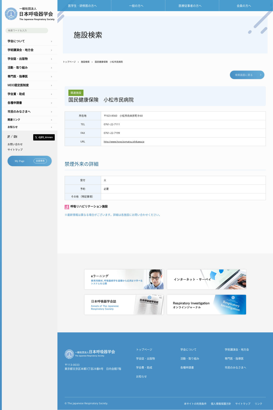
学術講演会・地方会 (237, 349)
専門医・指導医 (234, 358)
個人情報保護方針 (221, 404)
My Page (31, 161)
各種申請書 (187, 367)
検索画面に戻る (244, 75)
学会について (188, 349)
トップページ (69, 61)
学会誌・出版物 (145, 358)
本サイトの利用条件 (195, 404)
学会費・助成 (144, 367)
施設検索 (85, 61)
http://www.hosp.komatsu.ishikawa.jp (126, 142)
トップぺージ (144, 349)
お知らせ (13, 127)
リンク (258, 404)
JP (9, 136)
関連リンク (14, 119)
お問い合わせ (15, 144)
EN (15, 136)
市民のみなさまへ (235, 367)
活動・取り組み (189, 358)
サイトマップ (15, 149)
